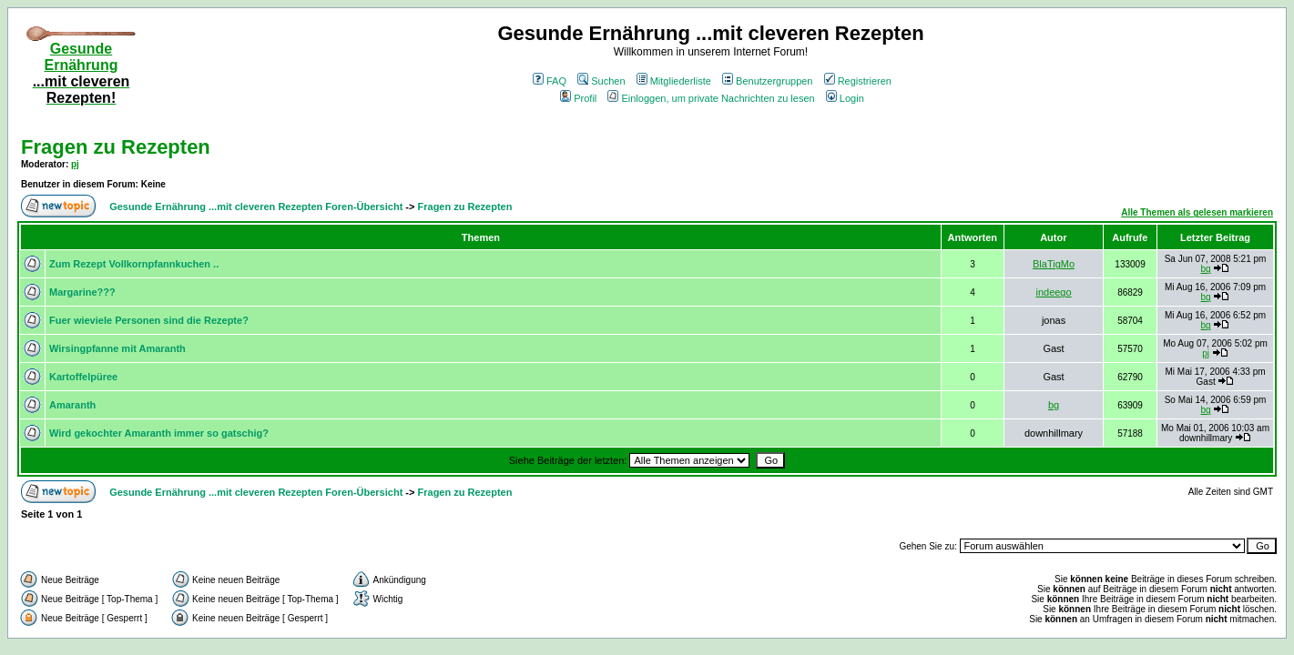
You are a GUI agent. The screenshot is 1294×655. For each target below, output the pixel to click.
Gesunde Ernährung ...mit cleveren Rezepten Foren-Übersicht (255, 206)
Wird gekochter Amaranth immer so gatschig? (159, 433)
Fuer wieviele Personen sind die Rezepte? (149, 320)
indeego (1053, 292)
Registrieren (858, 81)
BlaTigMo (1054, 263)
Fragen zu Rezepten (115, 147)
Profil (578, 98)
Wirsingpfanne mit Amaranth (117, 348)
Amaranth (72, 404)
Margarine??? (82, 292)
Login (845, 98)
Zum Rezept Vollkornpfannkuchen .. (134, 263)
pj (75, 164)
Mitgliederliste (674, 81)
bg (1206, 269)
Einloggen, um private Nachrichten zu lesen (710, 98)
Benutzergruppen (767, 81)
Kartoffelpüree (83, 376)
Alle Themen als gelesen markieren (1197, 212)
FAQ (549, 81)
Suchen (601, 81)
